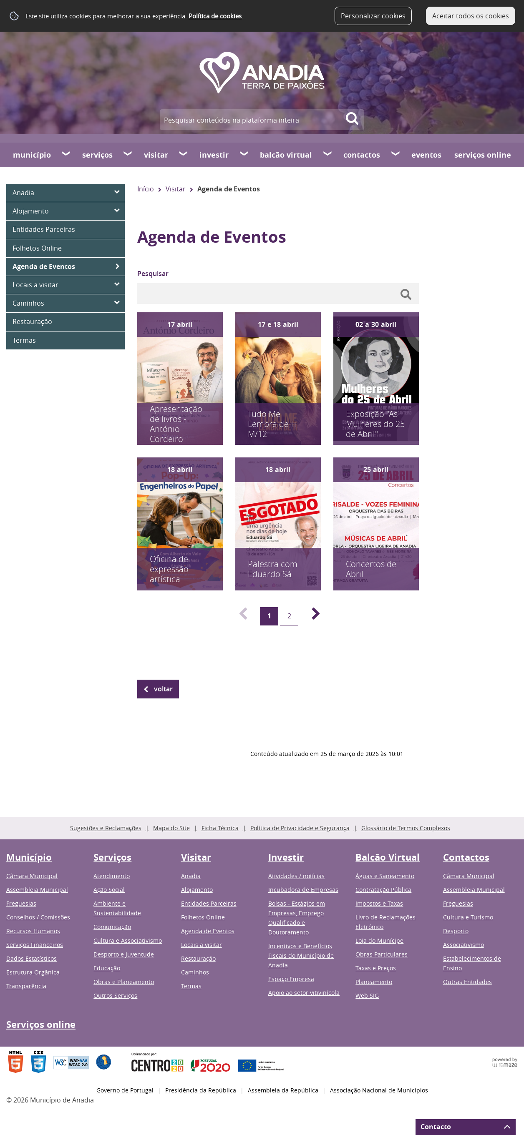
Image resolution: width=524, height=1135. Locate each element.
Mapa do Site (171, 828)
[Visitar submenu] (183, 154)
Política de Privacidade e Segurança (300, 828)
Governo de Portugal (125, 1090)
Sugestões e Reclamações (105, 828)
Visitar (156, 155)
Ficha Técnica (220, 828)
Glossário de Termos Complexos (405, 828)
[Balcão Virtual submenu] (328, 154)
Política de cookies (215, 16)
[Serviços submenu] (128, 154)
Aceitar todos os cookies (470, 15)
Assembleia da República (283, 1090)
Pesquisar (153, 273)
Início (145, 188)
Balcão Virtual (286, 155)
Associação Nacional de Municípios (379, 1090)
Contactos (361, 155)
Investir (214, 155)
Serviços (97, 155)
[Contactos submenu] (396, 154)
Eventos (426, 155)
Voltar (163, 688)
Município (32, 155)
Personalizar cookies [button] (373, 15)
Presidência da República (200, 1090)
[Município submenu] (66, 154)
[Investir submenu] (244, 154)
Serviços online (482, 155)
